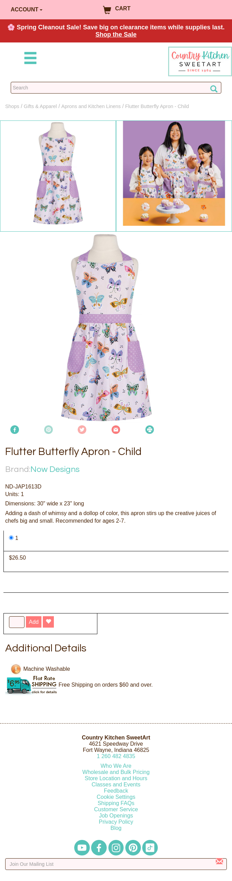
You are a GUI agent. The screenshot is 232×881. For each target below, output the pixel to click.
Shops (12, 106)
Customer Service (116, 809)
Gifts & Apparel (40, 106)
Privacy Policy (116, 822)
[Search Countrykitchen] (116, 88)
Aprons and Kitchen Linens (91, 106)
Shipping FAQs (116, 803)
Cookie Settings (116, 797)
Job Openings (116, 816)
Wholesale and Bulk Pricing (116, 772)
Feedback (116, 791)
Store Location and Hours (116, 778)
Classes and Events (115, 784)
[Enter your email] (116, 864)
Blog (116, 828)
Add (33, 622)
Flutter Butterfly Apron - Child (157, 106)
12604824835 (116, 756)
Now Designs (55, 469)
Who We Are (116, 766)
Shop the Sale (115, 34)
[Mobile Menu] (29, 59)
